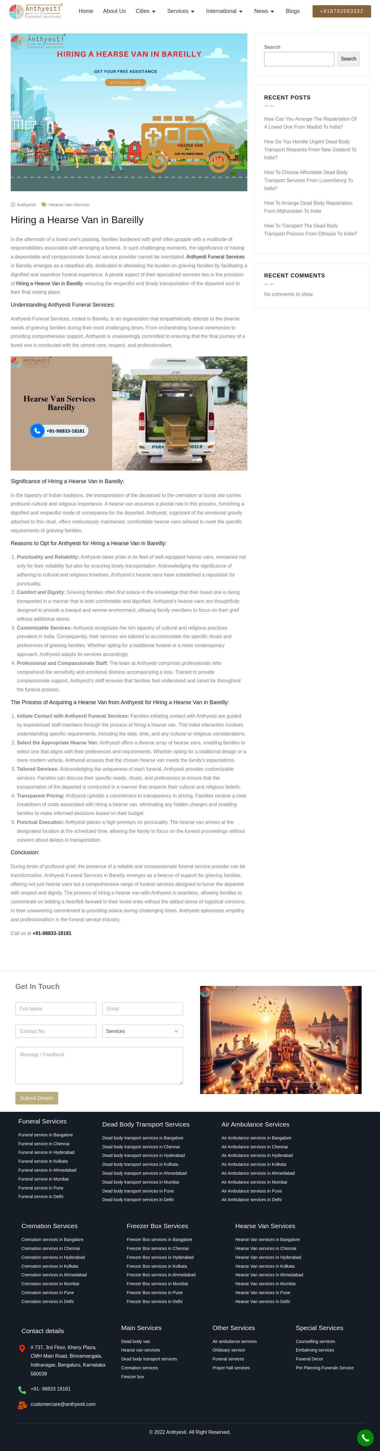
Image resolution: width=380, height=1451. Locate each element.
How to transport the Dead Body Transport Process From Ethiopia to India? (310, 229)
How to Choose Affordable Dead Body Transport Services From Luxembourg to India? (308, 180)
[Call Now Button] (365, 1438)
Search (272, 47)
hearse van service (69, 204)
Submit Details (37, 1098)
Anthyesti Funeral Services (215, 256)
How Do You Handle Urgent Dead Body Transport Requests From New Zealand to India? (310, 149)
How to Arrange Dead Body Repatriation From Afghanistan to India (308, 207)
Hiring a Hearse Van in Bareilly (49, 283)
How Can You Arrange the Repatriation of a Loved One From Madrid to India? (310, 123)
